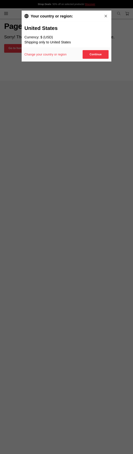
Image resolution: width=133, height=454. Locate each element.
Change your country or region (45, 54)
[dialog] (66, 36)
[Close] (106, 16)
